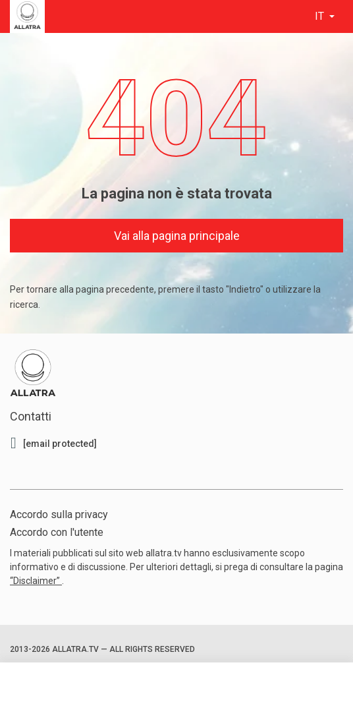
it (321, 16)
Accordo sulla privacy (59, 514)
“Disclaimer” (36, 580)
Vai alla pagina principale (177, 236)
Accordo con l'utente (56, 532)
